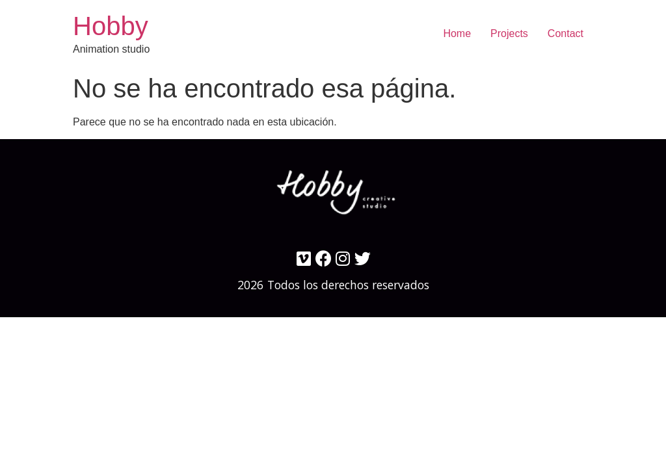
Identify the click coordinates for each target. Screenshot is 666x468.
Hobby (110, 26)
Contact (565, 33)
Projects (509, 33)
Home (457, 33)
